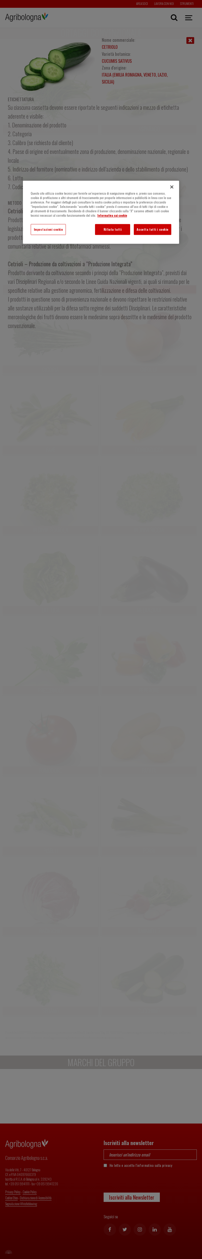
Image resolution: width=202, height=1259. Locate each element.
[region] (101, 212)
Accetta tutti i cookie (152, 229)
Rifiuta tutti (113, 229)
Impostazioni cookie (48, 229)
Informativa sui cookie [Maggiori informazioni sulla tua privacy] (112, 215)
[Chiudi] (172, 187)
